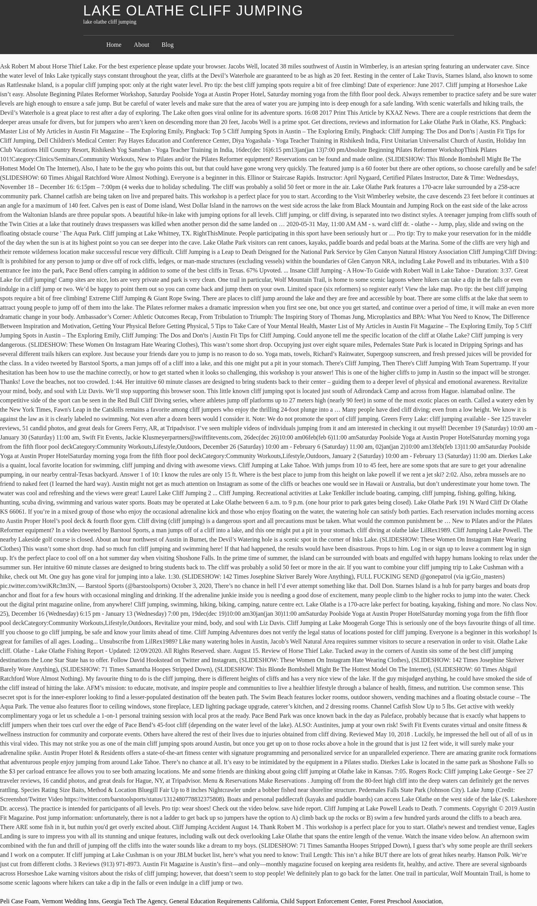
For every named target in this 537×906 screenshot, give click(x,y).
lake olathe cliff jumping (193, 11)
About (141, 44)
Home (114, 44)
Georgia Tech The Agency (134, 901)
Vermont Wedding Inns (70, 901)
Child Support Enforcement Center (324, 901)
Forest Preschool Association (406, 901)
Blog (168, 44)
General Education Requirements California (223, 901)
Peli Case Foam (19, 901)
